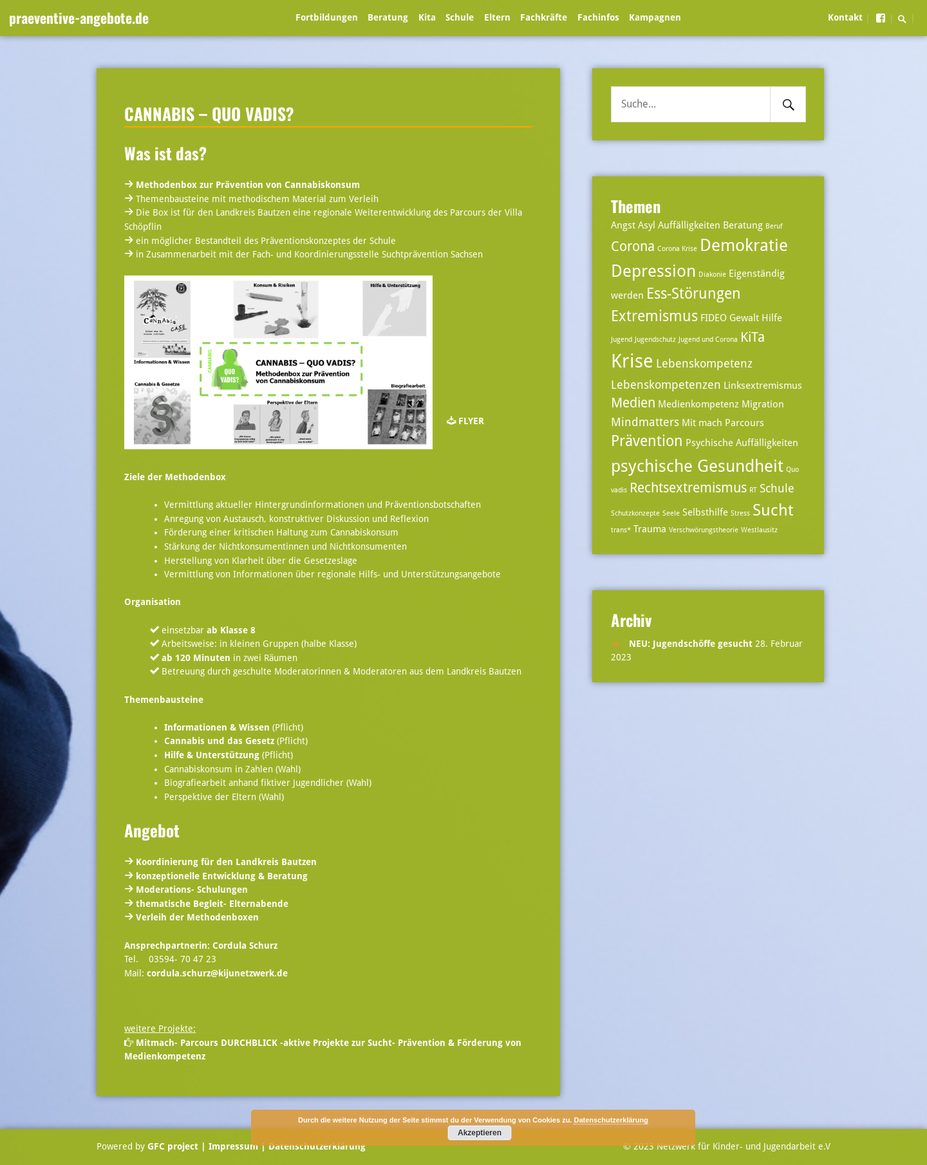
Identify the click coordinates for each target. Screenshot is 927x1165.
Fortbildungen (326, 17)
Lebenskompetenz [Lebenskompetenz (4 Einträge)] (704, 363)
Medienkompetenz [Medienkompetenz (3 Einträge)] (698, 404)
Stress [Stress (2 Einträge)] (740, 513)
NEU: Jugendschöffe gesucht (691, 643)
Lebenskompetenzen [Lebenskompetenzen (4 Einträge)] (666, 384)
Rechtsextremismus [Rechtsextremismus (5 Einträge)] (688, 488)
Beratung (388, 17)
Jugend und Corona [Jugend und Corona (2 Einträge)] (708, 339)
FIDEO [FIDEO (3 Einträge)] (713, 318)
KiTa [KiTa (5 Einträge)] (752, 337)
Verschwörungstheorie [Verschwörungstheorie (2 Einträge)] (703, 530)
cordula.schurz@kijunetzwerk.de (217, 973)
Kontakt (845, 17)
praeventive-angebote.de (79, 17)
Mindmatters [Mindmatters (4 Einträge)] (645, 422)
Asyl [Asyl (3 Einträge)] (646, 225)
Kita (427, 17)
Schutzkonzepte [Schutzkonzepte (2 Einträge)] (635, 513)
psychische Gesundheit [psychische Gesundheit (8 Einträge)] (697, 466)
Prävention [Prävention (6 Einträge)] (647, 441)
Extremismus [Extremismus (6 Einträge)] (654, 316)
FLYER (471, 421)
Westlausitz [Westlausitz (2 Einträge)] (759, 530)
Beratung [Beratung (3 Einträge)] (743, 225)
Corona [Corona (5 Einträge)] (633, 246)
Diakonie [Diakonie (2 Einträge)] (712, 274)
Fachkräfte (543, 17)
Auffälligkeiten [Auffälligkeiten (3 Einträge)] (689, 225)
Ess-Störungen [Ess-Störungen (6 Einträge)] (693, 294)
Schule (459, 17)
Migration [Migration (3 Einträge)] (763, 404)
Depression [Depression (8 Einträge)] (653, 271)
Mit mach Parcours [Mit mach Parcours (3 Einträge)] (723, 423)
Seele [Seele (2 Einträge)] (671, 513)
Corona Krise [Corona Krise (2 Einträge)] (677, 249)
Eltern (497, 17)
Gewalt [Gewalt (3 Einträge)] (744, 318)
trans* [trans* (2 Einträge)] (621, 530)
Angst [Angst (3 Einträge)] (623, 225)
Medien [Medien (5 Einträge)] (633, 403)
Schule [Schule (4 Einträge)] (777, 488)
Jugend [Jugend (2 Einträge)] (621, 339)
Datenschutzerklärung (316, 1146)
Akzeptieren (479, 1132)
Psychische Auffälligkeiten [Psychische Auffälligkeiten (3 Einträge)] (742, 443)
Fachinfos (598, 17)
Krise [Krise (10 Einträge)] (632, 361)
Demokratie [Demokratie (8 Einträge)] (744, 245)
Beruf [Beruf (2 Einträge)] (774, 226)
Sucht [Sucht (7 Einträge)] (773, 510)
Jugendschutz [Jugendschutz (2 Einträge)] (655, 339)
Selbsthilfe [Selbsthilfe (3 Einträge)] (705, 512)
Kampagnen (655, 17)
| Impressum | (233, 1146)
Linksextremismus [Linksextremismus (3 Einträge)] (763, 385)
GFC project (172, 1146)
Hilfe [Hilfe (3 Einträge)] (772, 318)
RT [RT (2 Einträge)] (753, 490)
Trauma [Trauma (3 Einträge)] (649, 529)
